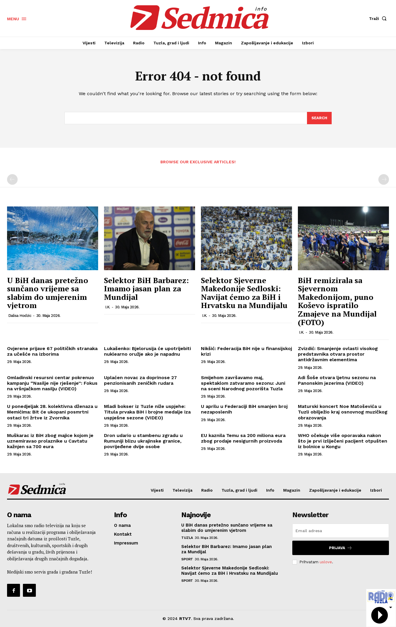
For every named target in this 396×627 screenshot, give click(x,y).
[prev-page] (12, 179)
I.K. (107, 307)
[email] (340, 531)
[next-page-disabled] (383, 179)
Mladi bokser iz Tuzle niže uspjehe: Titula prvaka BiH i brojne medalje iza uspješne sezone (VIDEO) (147, 412)
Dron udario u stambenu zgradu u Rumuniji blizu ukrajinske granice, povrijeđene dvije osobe (143, 441)
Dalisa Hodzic (19, 315)
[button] (379, 18)
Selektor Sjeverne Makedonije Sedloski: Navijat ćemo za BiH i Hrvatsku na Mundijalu (244, 292)
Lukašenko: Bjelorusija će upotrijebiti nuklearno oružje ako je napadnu (147, 351)
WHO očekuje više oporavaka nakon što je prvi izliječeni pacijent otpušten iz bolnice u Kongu (342, 441)
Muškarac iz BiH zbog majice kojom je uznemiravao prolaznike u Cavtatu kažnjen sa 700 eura (50, 441)
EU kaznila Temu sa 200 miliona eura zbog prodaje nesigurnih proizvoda (243, 438)
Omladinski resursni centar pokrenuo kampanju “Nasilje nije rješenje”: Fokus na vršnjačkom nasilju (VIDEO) (52, 383)
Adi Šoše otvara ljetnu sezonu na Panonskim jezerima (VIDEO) (337, 380)
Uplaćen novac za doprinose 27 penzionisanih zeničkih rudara (140, 380)
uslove (326, 562)
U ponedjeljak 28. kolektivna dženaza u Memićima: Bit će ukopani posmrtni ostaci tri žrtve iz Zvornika (52, 412)
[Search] (319, 118)
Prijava (340, 548)
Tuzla (187, 538)
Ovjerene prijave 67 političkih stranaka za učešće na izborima (52, 351)
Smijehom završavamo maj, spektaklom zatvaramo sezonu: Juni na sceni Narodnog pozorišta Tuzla (243, 383)
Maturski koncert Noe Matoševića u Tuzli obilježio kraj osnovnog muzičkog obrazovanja (342, 412)
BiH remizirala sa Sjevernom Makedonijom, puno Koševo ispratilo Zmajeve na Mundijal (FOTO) (337, 301)
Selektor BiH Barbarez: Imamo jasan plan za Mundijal (146, 288)
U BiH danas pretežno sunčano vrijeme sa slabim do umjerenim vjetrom (47, 292)
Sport (187, 559)
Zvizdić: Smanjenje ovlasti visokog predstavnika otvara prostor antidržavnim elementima (338, 354)
